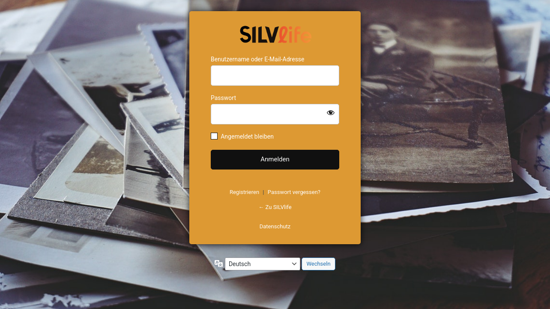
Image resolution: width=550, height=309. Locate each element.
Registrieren (244, 192)
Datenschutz (275, 226)
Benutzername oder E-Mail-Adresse (258, 59)
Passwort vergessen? (294, 192)
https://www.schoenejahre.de (275, 33)
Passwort (223, 97)
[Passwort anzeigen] (330, 112)
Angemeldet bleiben (247, 136)
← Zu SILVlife (274, 207)
